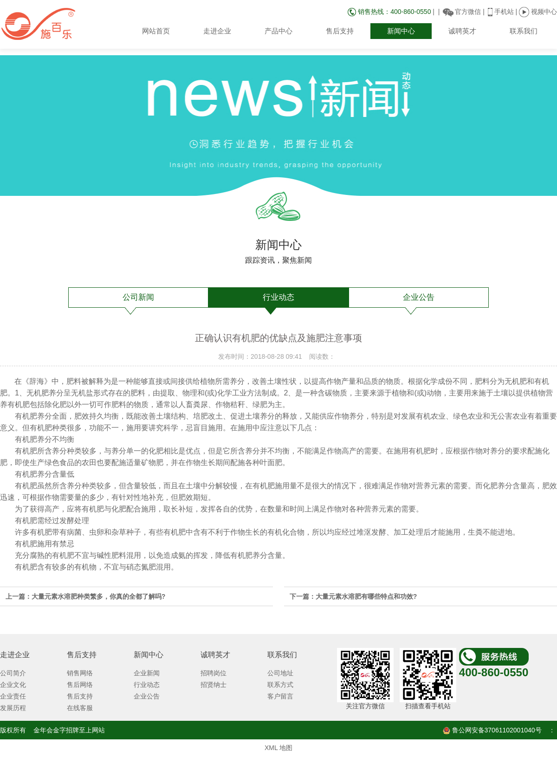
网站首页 (156, 31)
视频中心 (538, 11)
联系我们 (524, 31)
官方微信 (468, 11)
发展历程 (13, 708)
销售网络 (80, 673)
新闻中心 (401, 31)
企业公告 (418, 297)
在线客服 (80, 708)
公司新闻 (138, 297)
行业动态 (278, 297)
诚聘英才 (462, 31)
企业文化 (13, 684)
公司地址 (280, 673)
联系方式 (280, 684)
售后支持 (340, 31)
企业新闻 (147, 673)
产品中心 (278, 31)
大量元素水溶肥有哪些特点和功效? (366, 596)
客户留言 (280, 696)
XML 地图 (278, 747)
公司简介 (13, 673)
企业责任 (13, 696)
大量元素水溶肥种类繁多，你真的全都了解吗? (99, 596)
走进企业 (217, 31)
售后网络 (80, 684)
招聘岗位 (214, 673)
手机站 (504, 11)
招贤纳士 (214, 684)
